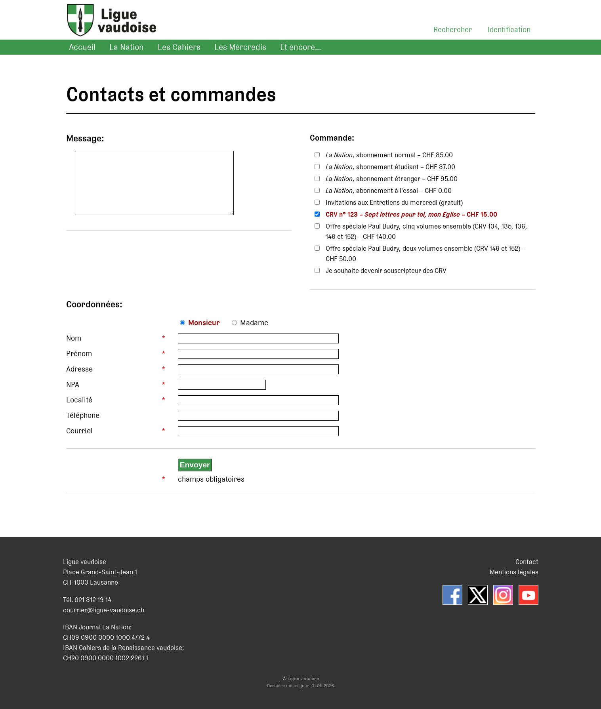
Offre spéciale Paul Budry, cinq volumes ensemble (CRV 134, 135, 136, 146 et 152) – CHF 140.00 (426, 231)
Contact (526, 562)
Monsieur (204, 322)
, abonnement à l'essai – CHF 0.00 (389, 190)
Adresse (79, 369)
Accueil (82, 47)
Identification (509, 29)
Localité (79, 400)
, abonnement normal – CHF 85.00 (389, 155)
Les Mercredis (240, 47)
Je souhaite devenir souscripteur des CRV (386, 270)
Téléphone (82, 415)
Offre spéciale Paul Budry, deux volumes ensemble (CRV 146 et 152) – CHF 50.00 (425, 253)
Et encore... (300, 47)
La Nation (126, 47)
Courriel (79, 430)
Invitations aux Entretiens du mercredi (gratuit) (394, 202)
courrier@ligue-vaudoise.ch (103, 610)
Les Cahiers (179, 47)
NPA (72, 384)
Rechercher (452, 29)
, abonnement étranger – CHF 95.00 (392, 178)
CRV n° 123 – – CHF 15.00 (411, 214)
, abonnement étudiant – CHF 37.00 (390, 167)
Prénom (79, 353)
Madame (254, 322)
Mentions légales (514, 572)
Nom (73, 338)
